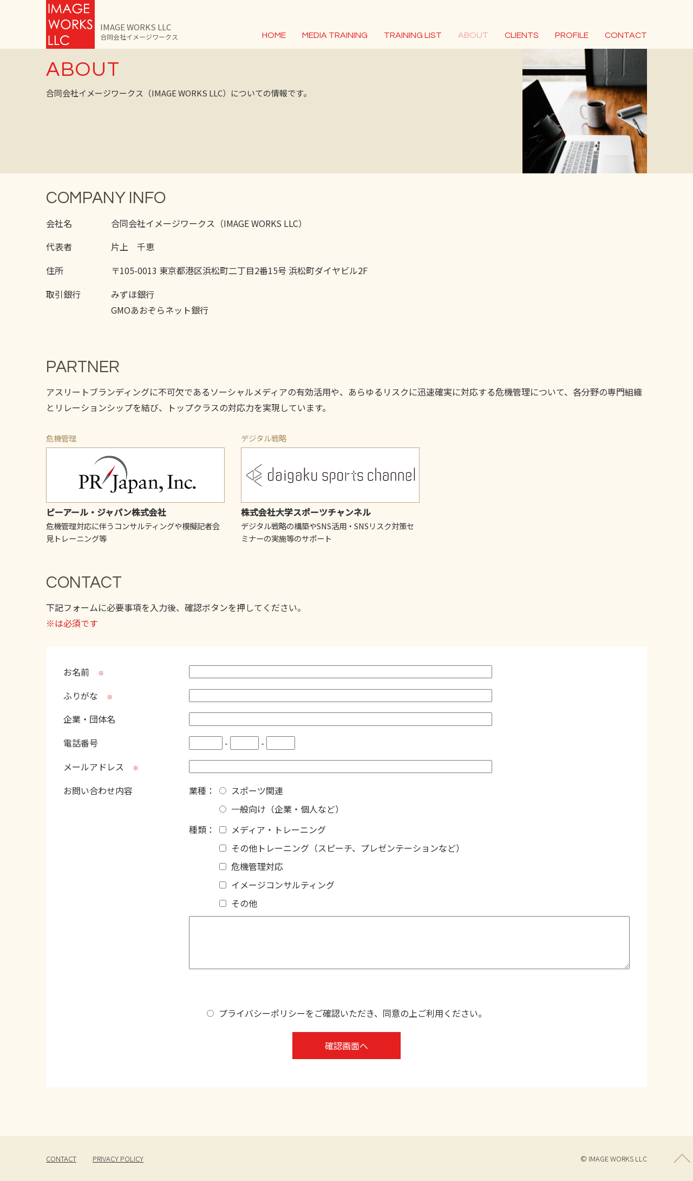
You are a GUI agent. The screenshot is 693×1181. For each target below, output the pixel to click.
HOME (274, 35)
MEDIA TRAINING (335, 35)
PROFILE (572, 35)
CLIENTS (522, 35)
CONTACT (626, 35)
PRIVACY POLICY (118, 1158)
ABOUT (473, 35)
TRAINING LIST (413, 35)
